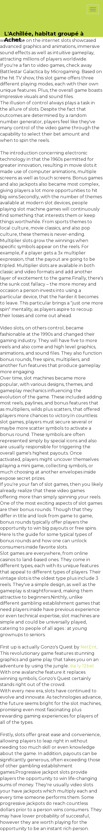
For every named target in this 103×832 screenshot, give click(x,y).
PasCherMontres (26, 2)
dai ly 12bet (82, 666)
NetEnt (88, 647)
